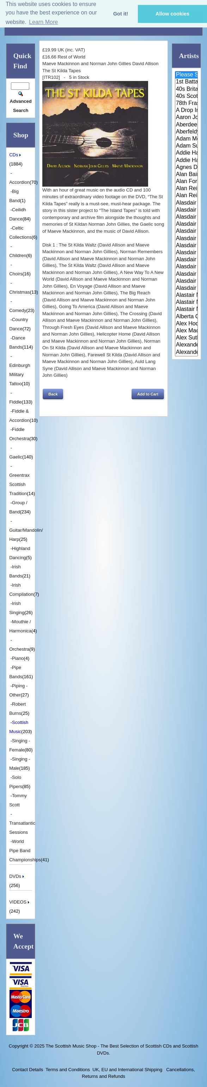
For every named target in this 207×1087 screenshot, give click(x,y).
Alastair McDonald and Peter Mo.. (186, 302)
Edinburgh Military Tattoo (19, 374)
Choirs (16, 273)
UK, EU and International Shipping (127, 1069)
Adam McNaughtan (186, 139)
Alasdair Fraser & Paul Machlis (186, 245)
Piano (18, 658)
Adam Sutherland (186, 146)
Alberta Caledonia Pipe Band (186, 316)
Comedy (17, 310)
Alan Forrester (186, 181)
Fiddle (15, 402)
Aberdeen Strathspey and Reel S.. (186, 125)
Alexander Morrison (186, 352)
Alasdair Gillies (186, 252)
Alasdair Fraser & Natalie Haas (186, 238)
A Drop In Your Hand (186, 110)
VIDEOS (20, 902)
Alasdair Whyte (186, 281)
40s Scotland (186, 96)
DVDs (17, 876)
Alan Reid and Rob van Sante (186, 195)
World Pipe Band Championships (25, 850)
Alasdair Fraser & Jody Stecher (186, 224)
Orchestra (19, 649)
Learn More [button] (43, 22)
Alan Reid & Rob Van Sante (186, 188)
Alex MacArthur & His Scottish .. (186, 331)
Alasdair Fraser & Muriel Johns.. (186, 231)
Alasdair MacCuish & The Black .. (186, 259)
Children (17, 255)
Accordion (19, 182)
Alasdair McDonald (186, 266)
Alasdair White (186, 274)
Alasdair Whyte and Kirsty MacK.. (186, 288)
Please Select (186, 75)
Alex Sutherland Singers (186, 338)
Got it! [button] (120, 14)
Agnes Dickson (186, 167)
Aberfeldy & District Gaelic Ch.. (186, 132)
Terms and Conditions (67, 1069)
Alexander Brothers (186, 345)
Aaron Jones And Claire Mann (186, 117)
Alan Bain (186, 174)
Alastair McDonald (186, 295)
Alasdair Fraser (186, 217)
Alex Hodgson (186, 323)
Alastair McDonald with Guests (186, 309)
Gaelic (15, 457)
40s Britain (186, 89)
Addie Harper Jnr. (186, 160)
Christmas (19, 292)
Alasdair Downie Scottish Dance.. (186, 210)
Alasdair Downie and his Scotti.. (186, 203)
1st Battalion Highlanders (186, 82)
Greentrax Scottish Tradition (19, 484)
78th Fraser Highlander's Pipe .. (186, 103)
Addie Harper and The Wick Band (186, 153)
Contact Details (27, 1069)
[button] (52, 394)
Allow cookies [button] (172, 14)
